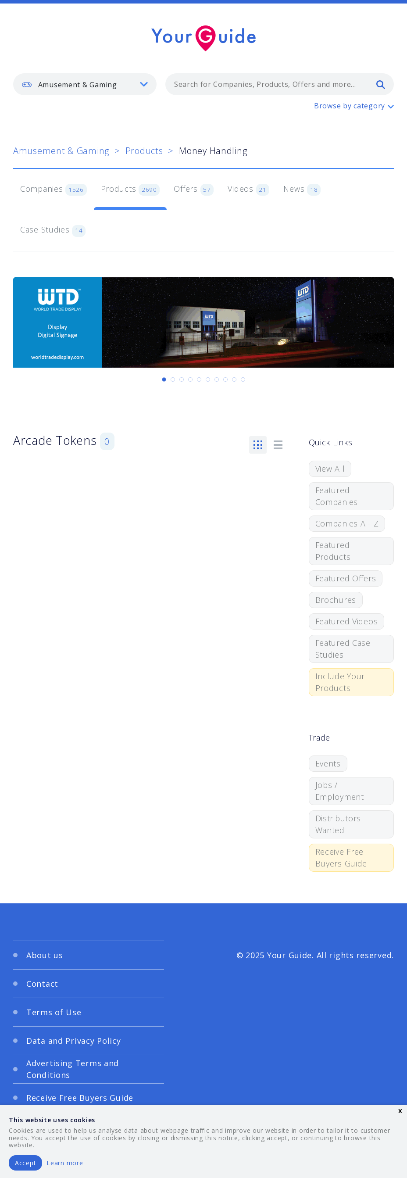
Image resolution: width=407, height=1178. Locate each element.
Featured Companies (336, 496)
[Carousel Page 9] (234, 379)
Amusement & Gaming (61, 151)
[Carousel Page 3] (181, 379)
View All (330, 468)
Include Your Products (340, 682)
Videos (248, 189)
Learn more (64, 1163)
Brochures (335, 599)
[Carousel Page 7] (216, 379)
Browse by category (349, 106)
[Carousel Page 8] (225, 379)
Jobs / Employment (339, 791)
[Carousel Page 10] (243, 379)
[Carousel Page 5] (199, 379)
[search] (380, 84)
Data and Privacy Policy (73, 1040)
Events (328, 763)
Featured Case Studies (343, 648)
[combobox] (279, 84)
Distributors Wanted (338, 824)
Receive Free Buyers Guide (341, 857)
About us (44, 955)
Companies (53, 189)
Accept (25, 1163)
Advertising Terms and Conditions (72, 1069)
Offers (194, 189)
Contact (42, 983)
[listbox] (85, 84)
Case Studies (53, 230)
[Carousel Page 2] (173, 379)
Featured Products (333, 551)
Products (144, 151)
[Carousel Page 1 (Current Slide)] (164, 379)
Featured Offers (345, 578)
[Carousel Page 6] (208, 379)
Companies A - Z (347, 523)
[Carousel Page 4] (190, 379)
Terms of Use (54, 1012)
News (302, 189)
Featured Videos (346, 621)
